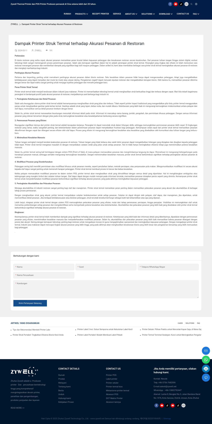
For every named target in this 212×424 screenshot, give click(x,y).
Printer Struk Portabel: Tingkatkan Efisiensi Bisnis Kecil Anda (38, 335)
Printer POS (111, 375)
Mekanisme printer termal (117, 390)
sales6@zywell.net (168, 386)
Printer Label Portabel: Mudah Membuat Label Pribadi (99, 335)
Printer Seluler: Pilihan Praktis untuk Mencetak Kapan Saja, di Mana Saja (171, 329)
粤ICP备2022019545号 (150, 418)
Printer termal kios (114, 386)
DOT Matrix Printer (114, 398)
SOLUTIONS (190, 323)
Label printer (111, 379)
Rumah (61, 375)
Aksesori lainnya (113, 402)
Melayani (62, 383)
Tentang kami (64, 386)
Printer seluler (112, 383)
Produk (61, 379)
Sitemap (167, 418)
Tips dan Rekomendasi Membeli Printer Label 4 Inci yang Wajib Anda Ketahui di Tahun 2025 (31, 330)
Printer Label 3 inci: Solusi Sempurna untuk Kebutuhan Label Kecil (104, 329)
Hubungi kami (64, 398)
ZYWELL (14, 24)
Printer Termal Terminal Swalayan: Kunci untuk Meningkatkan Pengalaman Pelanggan (171, 335)
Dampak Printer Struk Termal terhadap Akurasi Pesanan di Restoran (52, 24)
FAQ (198, 323)
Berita (61, 390)
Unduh (61, 394)
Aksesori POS (112, 394)
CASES (180, 323)
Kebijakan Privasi (66, 402)
